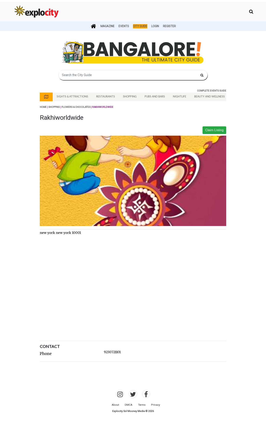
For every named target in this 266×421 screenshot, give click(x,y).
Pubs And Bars (155, 96)
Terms (141, 404)
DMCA (128, 404)
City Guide (140, 26)
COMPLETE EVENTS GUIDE (211, 90)
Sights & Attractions (72, 96)
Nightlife (179, 96)
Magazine (107, 26)
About (115, 404)
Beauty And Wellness (209, 96)
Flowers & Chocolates (76, 107)
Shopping (130, 96)
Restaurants (105, 96)
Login (155, 26)
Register (169, 26)
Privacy (155, 404)
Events (124, 26)
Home (43, 107)
